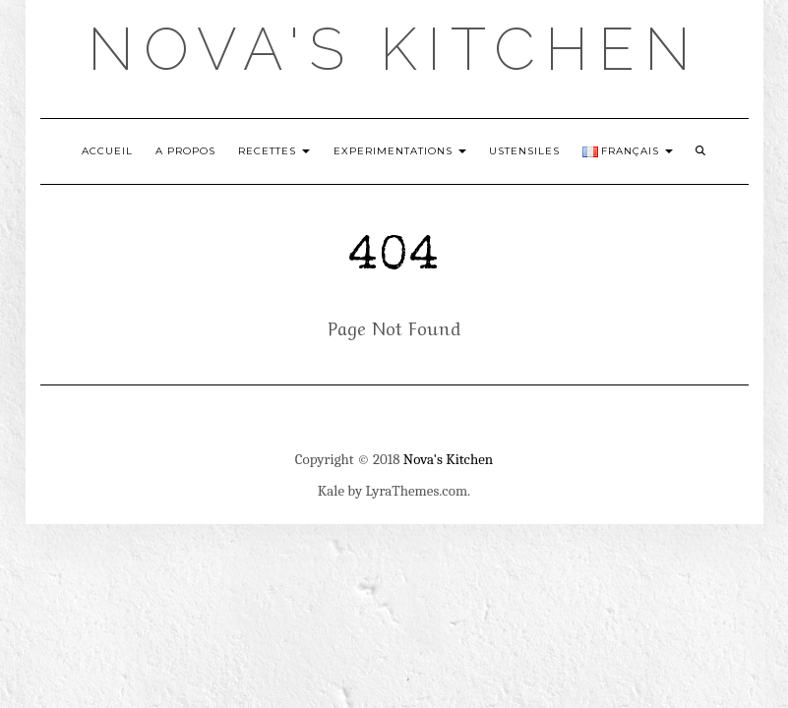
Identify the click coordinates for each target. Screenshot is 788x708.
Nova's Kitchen (394, 49)
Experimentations (399, 151)
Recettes (274, 151)
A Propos (185, 151)
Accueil (107, 151)
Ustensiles (524, 151)
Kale (331, 491)
